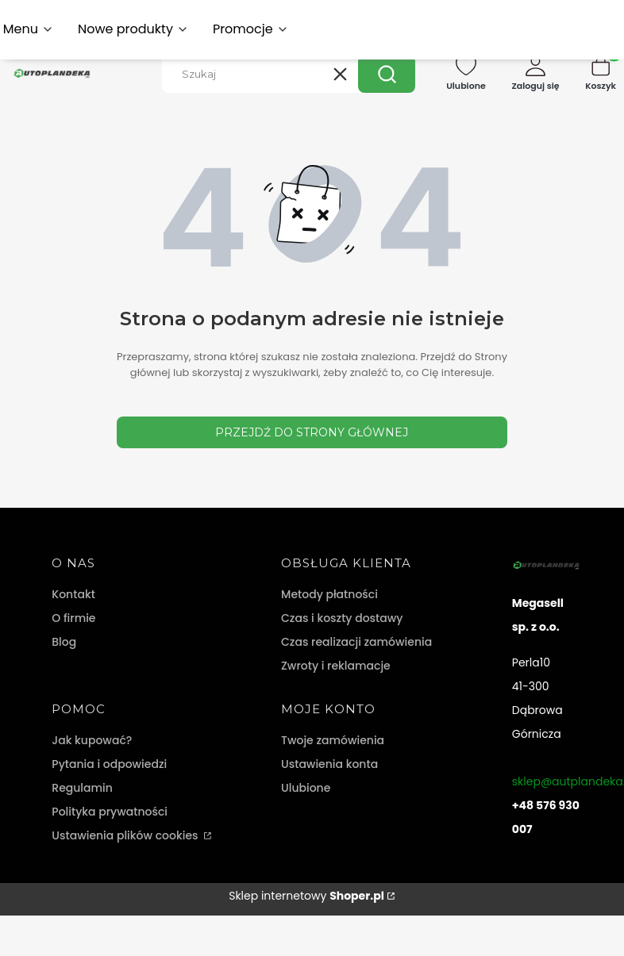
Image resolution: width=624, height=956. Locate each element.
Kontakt (73, 594)
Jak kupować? (92, 740)
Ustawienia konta (329, 764)
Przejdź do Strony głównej (311, 432)
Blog (64, 642)
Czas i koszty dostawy (342, 618)
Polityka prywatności (110, 812)
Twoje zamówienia (332, 740)
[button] (386, 74)
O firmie (73, 618)
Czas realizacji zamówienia (356, 642)
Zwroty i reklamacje (336, 666)
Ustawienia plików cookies (126, 835)
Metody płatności (329, 594)
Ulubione (305, 788)
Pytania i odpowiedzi (109, 764)
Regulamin (82, 788)
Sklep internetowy (306, 896)
